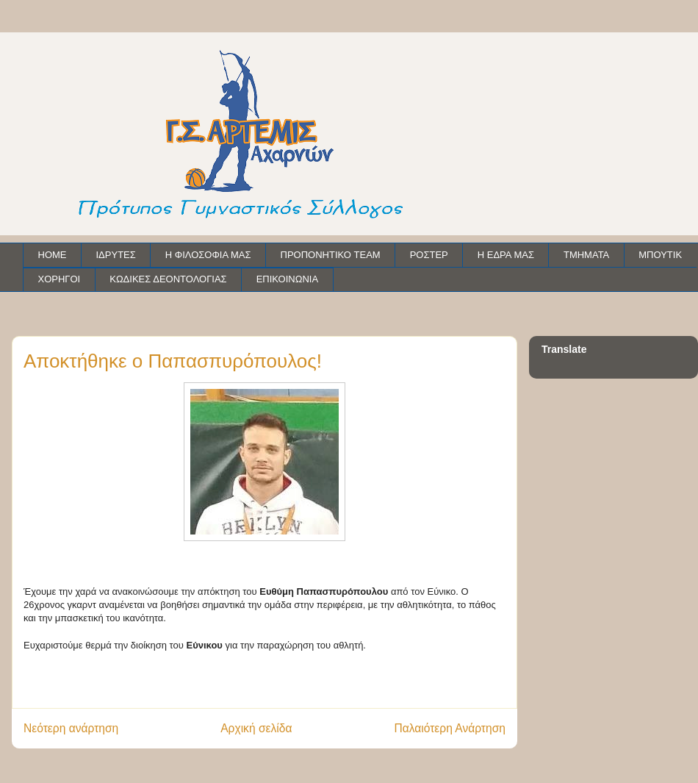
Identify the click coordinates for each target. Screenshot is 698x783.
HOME (52, 254)
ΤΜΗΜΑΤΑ (586, 254)
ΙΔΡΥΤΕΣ (116, 254)
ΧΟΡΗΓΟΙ (59, 279)
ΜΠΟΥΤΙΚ (660, 254)
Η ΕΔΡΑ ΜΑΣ (506, 254)
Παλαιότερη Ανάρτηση (449, 728)
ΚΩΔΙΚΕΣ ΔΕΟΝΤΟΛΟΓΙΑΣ (167, 279)
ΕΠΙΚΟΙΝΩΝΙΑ (287, 279)
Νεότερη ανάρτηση (71, 728)
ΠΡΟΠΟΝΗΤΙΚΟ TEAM (331, 254)
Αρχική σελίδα (256, 728)
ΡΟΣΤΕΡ (429, 254)
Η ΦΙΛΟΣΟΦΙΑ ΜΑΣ (208, 254)
